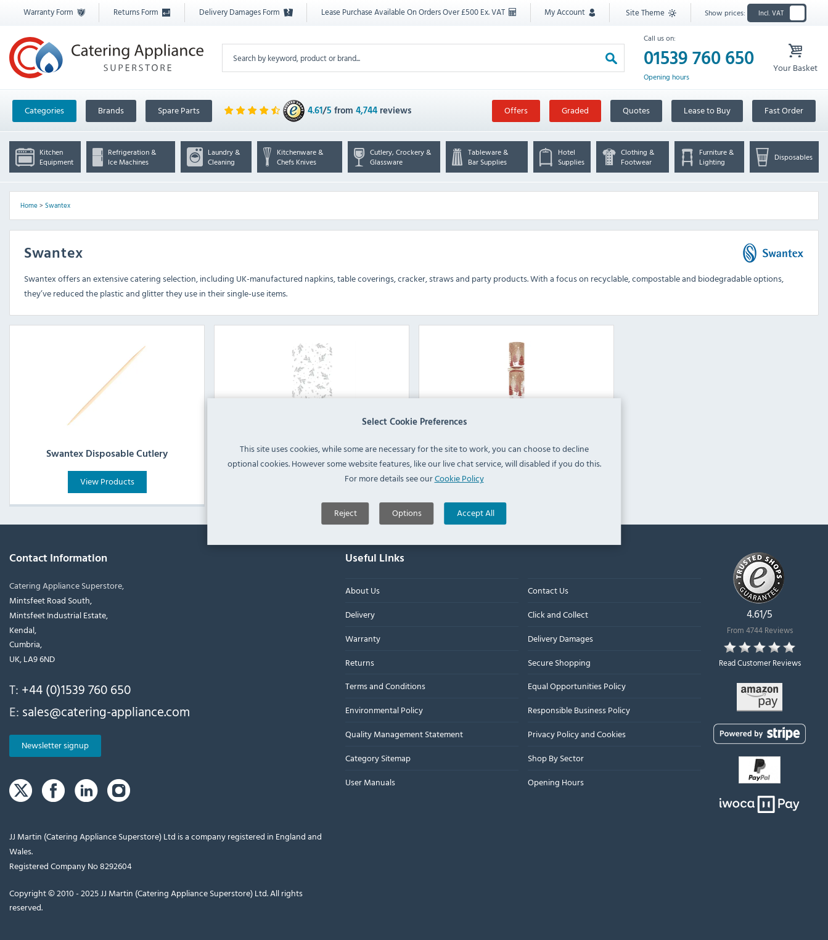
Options (407, 542)
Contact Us (548, 590)
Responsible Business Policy (579, 710)
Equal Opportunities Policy (577, 686)
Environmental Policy (384, 710)
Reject (345, 542)
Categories (44, 110)
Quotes (636, 110)
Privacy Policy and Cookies (577, 733)
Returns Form (141, 12)
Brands (111, 110)
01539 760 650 (699, 57)
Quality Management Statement (404, 733)
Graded (575, 110)
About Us (362, 590)
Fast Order (783, 110)
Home (29, 205)
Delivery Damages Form (246, 12)
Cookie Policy (459, 508)
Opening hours (666, 77)
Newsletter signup (55, 745)
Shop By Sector (556, 757)
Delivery (360, 614)
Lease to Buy (707, 110)
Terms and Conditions (385, 686)
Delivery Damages (560, 638)
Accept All (475, 542)
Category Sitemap (378, 757)
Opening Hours (556, 781)
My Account (569, 12)
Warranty (362, 638)
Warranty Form (54, 12)
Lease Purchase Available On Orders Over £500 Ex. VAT (418, 12)
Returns (359, 662)
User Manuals (370, 781)
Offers (516, 110)
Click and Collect (558, 614)
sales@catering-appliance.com (106, 711)
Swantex (57, 205)
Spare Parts (179, 110)
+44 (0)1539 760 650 (76, 689)
